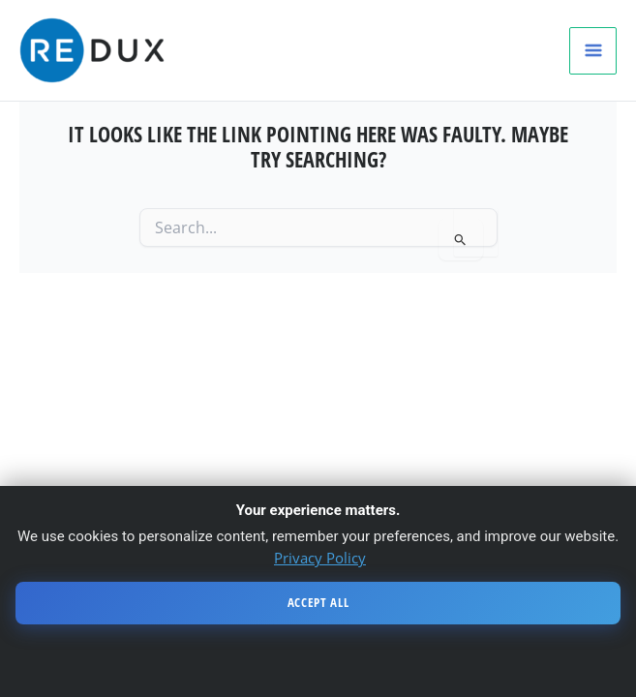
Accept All (318, 602)
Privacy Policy (320, 557)
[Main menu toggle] (593, 51)
